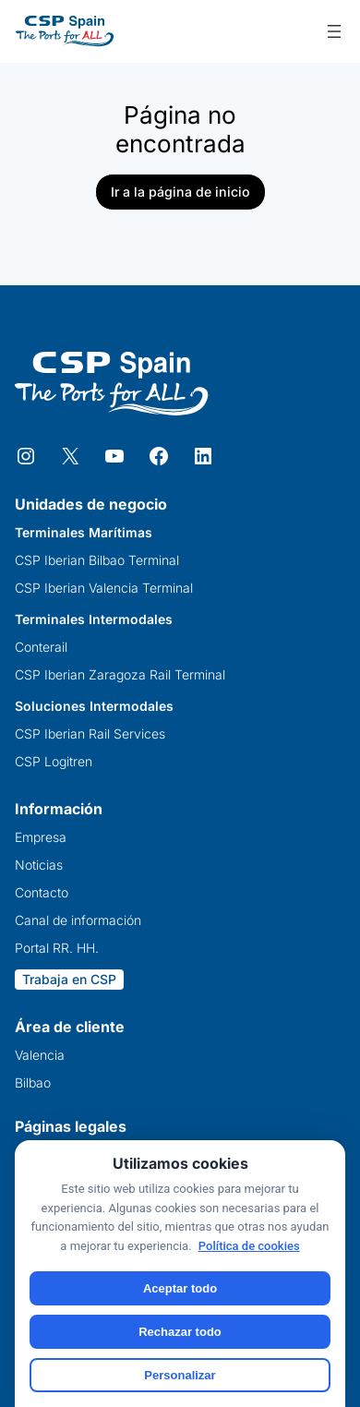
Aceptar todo (180, 1288)
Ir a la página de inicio (180, 191)
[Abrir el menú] (334, 31)
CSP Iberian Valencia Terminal (104, 588)
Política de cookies (249, 1246)
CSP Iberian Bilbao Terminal (97, 560)
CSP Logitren (53, 761)
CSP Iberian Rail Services (90, 734)
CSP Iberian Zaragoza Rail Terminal (120, 674)
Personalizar (179, 1375)
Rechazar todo (180, 1332)
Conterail (41, 647)
